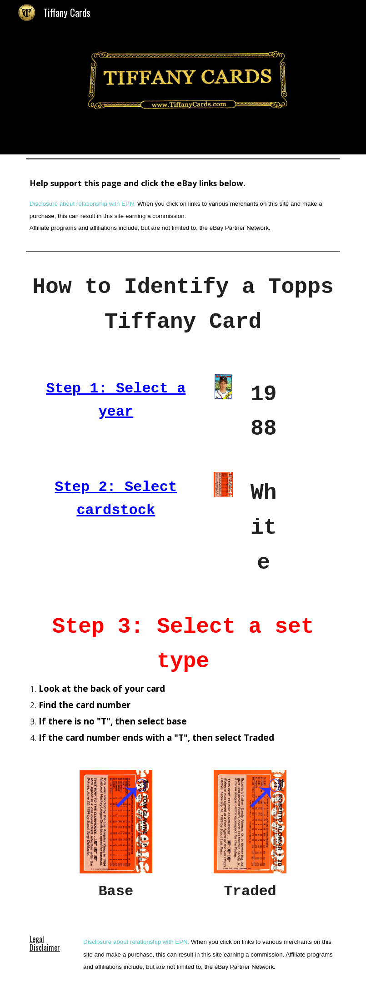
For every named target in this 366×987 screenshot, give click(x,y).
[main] (183, 205)
